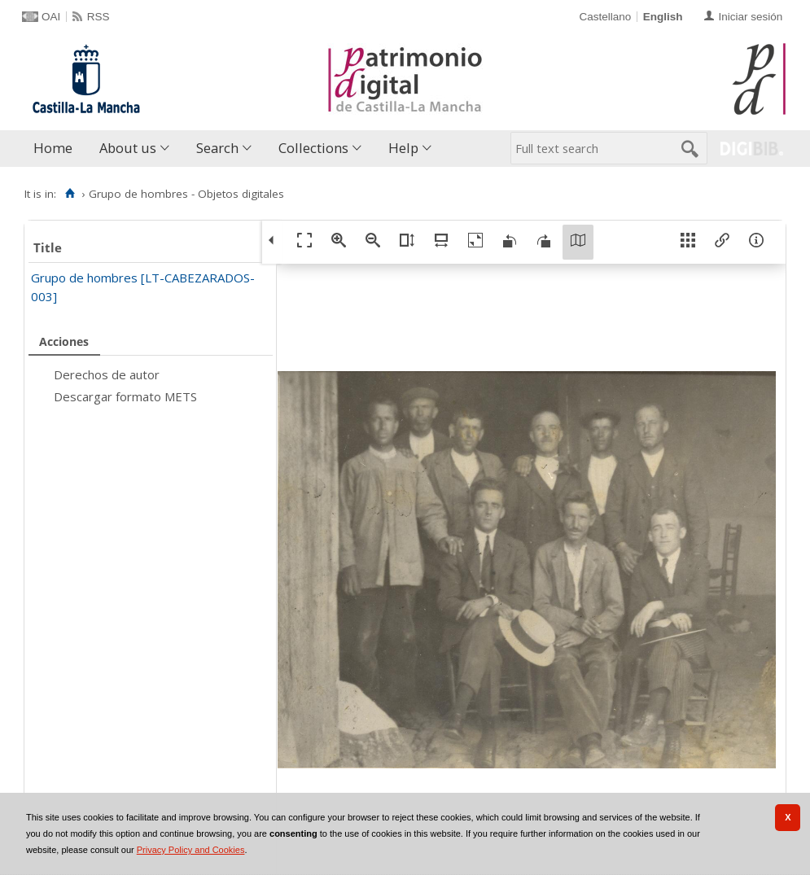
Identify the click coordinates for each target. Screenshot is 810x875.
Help (403, 147)
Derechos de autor (107, 374)
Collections (313, 147)
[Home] (70, 193)
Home (52, 147)
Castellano (605, 17)
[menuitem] (56, 148)
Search (217, 147)
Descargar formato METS (125, 396)
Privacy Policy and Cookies (191, 850)
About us (127, 147)
